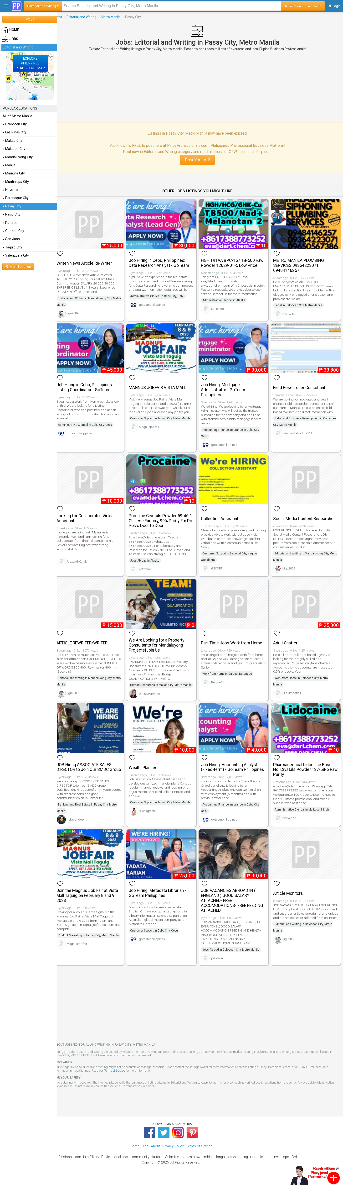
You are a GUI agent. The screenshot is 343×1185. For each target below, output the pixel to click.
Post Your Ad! (200, 160)
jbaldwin (220, 963)
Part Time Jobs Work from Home (234, 639)
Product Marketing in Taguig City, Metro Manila (93, 941)
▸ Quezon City (13, 231)
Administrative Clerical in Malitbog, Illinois (303, 811)
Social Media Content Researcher (305, 515)
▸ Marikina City (14, 173)
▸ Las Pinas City (14, 132)
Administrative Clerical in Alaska (226, 299)
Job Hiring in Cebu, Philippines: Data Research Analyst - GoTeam (163, 262)
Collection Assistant (222, 515)
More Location (18, 267)
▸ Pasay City (12, 206)
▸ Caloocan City (15, 124)
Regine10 (220, 678)
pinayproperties (154, 696)
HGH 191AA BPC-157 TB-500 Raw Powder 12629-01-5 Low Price (235, 262)
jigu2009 (78, 312)
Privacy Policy (173, 1152)
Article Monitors (289, 899)
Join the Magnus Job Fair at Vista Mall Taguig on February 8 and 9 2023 (92, 901)
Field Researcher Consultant (301, 385)
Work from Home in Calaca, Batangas (230, 670)
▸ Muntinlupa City (16, 182)
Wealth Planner (146, 769)
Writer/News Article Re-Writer (90, 262)
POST (30, 19)
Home (134, 1152)
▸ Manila (9, 165)
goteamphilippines (156, 308)
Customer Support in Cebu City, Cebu (158, 936)
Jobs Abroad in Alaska (149, 557)
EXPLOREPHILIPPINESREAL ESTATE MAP (30, 63)
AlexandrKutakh (83, 558)
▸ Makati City (12, 141)
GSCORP (219, 565)
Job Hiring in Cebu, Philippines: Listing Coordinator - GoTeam (90, 385)
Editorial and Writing (87, 17)
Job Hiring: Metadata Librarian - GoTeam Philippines (161, 899)
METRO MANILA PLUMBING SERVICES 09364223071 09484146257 (300, 264)
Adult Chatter (287, 639)
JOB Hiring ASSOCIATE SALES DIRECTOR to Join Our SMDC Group (89, 771)
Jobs (63, 17)
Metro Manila (116, 17)
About (155, 1152)
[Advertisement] (200, 86)
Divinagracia (151, 812)
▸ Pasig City (11, 214)
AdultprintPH (293, 689)
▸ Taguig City (12, 247)
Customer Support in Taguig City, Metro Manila (164, 416)
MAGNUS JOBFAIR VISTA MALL (161, 385)
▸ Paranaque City (16, 198)
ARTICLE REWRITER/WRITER (87, 639)
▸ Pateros (10, 223)
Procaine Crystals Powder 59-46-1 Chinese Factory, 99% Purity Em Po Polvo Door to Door (164, 518)
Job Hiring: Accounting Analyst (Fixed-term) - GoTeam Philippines (235, 769)
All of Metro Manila (17, 116)
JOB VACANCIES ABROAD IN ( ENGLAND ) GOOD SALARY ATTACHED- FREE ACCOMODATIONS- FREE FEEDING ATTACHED (235, 906)
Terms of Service (119, 1076)
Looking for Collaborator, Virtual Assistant (91, 515)
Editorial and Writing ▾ (43, 6)
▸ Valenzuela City (16, 255)
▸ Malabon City (14, 149)
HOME (10, 30)
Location (292, 6)
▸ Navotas (10, 190)
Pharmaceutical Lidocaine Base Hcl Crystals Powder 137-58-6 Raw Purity (304, 771)
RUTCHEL (291, 313)
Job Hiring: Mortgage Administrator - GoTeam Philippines (226, 387)
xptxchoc (220, 308)
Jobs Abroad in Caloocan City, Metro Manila (233, 955)
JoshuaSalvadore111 (299, 431)
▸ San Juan (11, 239)
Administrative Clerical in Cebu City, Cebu (161, 299)
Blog (145, 1152)
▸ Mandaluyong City (18, 157)
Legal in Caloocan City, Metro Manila (300, 304)
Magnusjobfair (153, 425)
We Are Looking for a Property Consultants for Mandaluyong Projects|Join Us (160, 641)
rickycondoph (81, 826)
